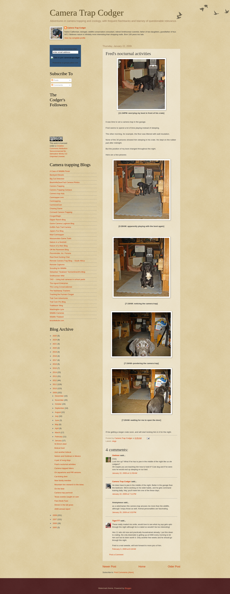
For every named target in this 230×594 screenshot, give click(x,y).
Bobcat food (59, 448)
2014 (55, 372)
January (58, 440)
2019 (55, 352)
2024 (55, 340)
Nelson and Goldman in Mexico (67, 456)
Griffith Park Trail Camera (60, 227)
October (58, 404)
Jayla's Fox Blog (56, 231)
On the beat (59, 489)
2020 (55, 348)
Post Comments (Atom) (124, 572)
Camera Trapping (57, 186)
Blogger (128, 588)
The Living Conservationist (61, 287)
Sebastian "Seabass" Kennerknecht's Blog (67, 272)
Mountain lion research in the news (69, 484)
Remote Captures (57, 264)
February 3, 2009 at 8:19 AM (124, 549)
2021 (55, 344)
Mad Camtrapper (57, 235)
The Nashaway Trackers (60, 291)
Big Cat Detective (57, 179)
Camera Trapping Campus (61, 190)
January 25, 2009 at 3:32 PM (124, 512)
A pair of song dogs (62, 460)
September (60, 408)
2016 (55, 364)
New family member (62, 480)
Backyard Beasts (57, 175)
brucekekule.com (57, 320)
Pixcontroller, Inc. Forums (60, 253)
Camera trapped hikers (64, 468)
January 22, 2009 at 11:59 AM (124, 473)
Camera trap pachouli (63, 493)
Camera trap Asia (57, 193)
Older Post (174, 566)
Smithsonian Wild (57, 276)
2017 (55, 360)
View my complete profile (74, 38)
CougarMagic (55, 216)
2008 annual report (62, 509)
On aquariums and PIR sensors (67, 472)
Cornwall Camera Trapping (61, 212)
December (59, 396)
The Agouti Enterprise (59, 283)
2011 (55, 384)
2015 (55, 368)
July (57, 416)
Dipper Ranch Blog (58, 220)
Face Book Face (61, 501)
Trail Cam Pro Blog (58, 302)
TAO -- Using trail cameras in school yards (67, 279)
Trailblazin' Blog (56, 305)
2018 (55, 356)
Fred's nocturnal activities (65, 464)
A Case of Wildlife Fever (60, 171)
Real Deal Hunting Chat (60, 257)
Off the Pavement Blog (59, 249)
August (58, 412)
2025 (55, 336)
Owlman (116, 455)
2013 (55, 376)
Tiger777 (116, 521)
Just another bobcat (62, 452)
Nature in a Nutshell (58, 242)
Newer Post (109, 566)
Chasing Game (56, 208)
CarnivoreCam (56, 205)
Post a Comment (116, 554)
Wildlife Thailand (57, 317)
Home (142, 566)
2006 (55, 523)
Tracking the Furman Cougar (62, 294)
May (57, 424)
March (58, 432)
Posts (54, 80)
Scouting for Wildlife (58, 268)
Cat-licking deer (60, 476)
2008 (55, 515)
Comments (57, 85)
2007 (55, 519)
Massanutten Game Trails (60, 238)
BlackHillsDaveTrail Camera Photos (65, 182)
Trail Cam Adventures (59, 298)
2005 (55, 527)
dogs (114, 441)
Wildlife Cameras (57, 313)
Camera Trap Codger (87, 12)
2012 (55, 380)
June (57, 420)
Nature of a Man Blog (59, 246)
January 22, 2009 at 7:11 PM (124, 494)
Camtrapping (55, 201)
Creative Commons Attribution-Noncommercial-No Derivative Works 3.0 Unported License (59, 151)
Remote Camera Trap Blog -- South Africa (67, 261)
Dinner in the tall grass (63, 505)
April (57, 428)
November (59, 400)
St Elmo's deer (60, 444)
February (59, 436)
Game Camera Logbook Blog (62, 223)
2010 (55, 388)
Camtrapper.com (57, 197)
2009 (55, 392)
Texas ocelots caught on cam (66, 497)
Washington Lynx (57, 309)
